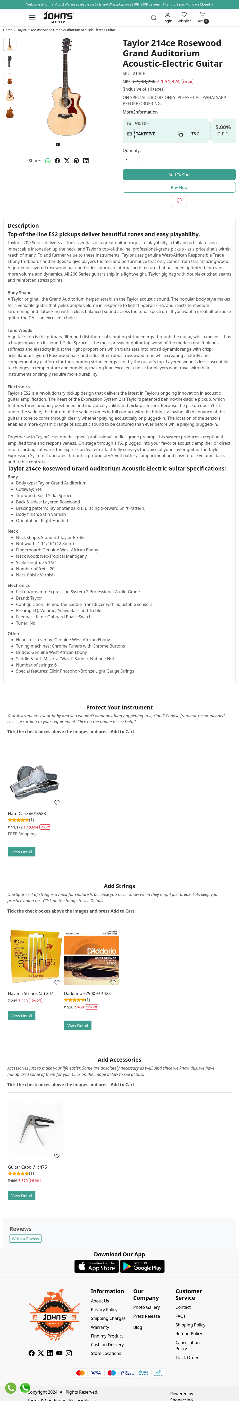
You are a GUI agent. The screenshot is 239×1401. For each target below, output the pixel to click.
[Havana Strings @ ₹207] (35, 956)
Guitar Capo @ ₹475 (27, 1167)
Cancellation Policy (188, 1346)
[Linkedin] (50, 1354)
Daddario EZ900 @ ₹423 (87, 993)
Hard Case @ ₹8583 (27, 813)
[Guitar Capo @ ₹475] (35, 1130)
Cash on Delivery (107, 1345)
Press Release (146, 1316)
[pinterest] (76, 161)
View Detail (21, 851)
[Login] (167, 17)
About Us (100, 1301)
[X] (41, 1354)
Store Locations (106, 1353)
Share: (35, 161)
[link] (153, 17)
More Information (140, 112)
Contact (183, 1307)
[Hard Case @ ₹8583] (35, 777)
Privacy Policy (104, 1309)
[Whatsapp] (48, 161)
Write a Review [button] (25, 1238)
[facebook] (57, 161)
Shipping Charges (108, 1318)
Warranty (100, 1327)
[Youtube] (59, 1354)
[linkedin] (86, 161)
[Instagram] (69, 1354)
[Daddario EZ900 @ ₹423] (91, 956)
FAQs (181, 1316)
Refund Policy (189, 1333)
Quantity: (132, 150)
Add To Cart (179, 174)
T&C (195, 134)
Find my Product (107, 1336)
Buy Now (179, 187)
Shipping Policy (190, 1325)
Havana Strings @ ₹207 (30, 993)
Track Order (187, 1357)
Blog (137, 1327)
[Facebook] (31, 1354)
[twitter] (67, 161)
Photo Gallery (146, 1307)
